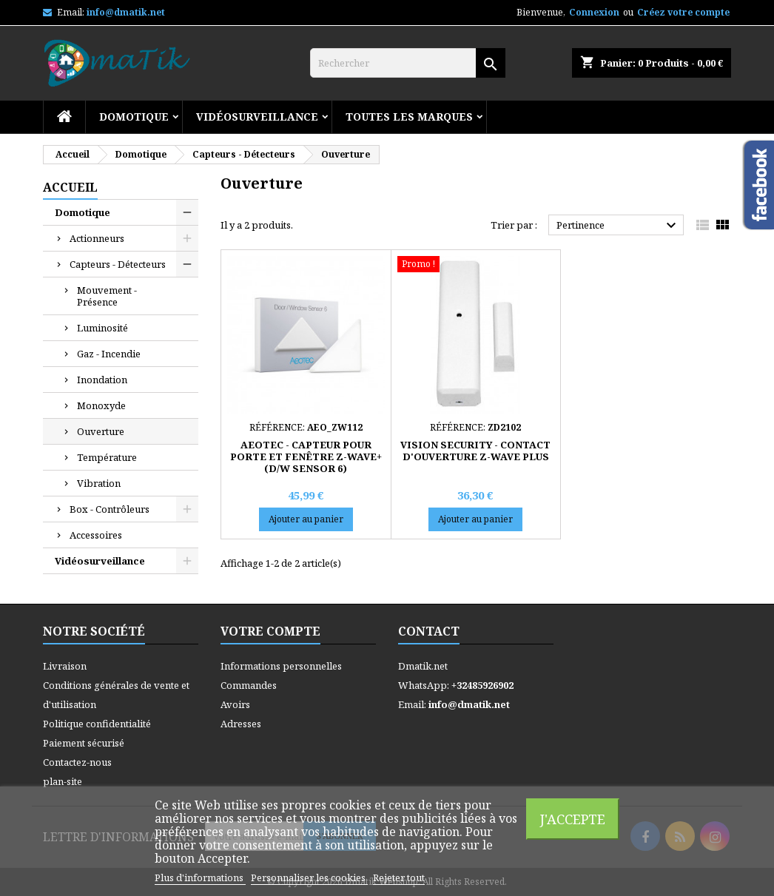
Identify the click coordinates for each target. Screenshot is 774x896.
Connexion (594, 12)
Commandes (249, 685)
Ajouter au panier (306, 519)
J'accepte (572, 818)
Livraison (65, 666)
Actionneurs (97, 238)
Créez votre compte (683, 12)
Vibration (99, 483)
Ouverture (100, 431)
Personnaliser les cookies (309, 877)
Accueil (70, 187)
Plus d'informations (200, 877)
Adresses (241, 723)
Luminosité (102, 327)
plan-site (62, 781)
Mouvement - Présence (107, 296)
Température (107, 457)
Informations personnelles (281, 666)
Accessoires (96, 535)
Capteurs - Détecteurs (118, 264)
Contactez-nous (77, 762)
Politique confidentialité (97, 723)
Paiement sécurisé (83, 743)
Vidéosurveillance (257, 117)
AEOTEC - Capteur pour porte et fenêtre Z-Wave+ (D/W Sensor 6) (306, 456)
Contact (429, 631)
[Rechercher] (407, 63)
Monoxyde (101, 405)
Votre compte (270, 631)
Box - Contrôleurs (109, 509)
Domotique (134, 117)
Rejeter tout (399, 877)
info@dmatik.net (126, 12)
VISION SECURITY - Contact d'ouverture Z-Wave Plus (475, 450)
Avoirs (235, 704)
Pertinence (618, 226)
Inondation (102, 379)
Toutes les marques (409, 117)
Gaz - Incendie (109, 353)
